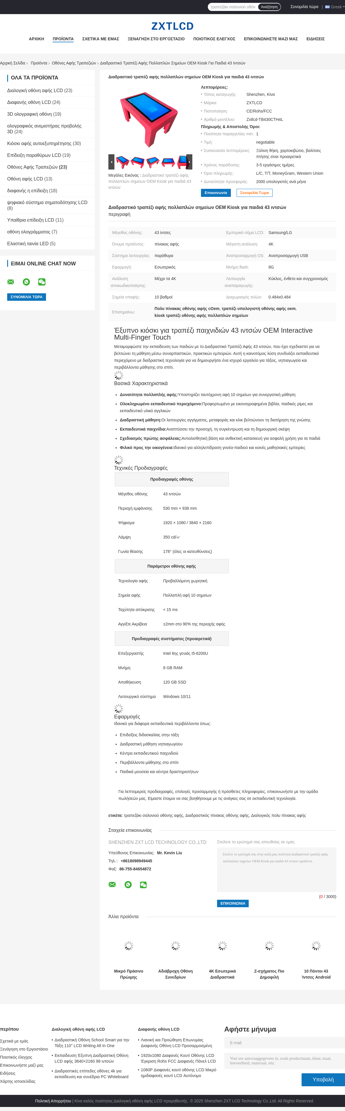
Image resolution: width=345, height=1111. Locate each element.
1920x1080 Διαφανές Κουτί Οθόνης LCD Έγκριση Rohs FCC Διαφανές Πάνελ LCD (178, 1058)
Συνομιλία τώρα (305, 6)
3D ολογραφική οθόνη (29, 114)
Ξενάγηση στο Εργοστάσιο (156, 39)
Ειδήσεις (315, 39)
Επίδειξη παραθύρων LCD (34, 155)
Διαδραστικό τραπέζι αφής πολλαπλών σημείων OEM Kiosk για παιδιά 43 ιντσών (149, 181)
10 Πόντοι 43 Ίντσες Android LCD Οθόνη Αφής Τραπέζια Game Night (316, 974)
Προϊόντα (63, 39)
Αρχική (36, 39)
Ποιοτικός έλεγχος (214, 39)
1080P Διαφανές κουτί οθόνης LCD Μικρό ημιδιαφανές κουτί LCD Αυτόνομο (178, 1073)
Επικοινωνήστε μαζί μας (271, 39)
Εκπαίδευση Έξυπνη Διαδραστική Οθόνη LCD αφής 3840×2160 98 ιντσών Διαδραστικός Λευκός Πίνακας (92, 1059)
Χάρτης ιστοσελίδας (17, 1081)
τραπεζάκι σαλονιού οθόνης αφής (153, 815)
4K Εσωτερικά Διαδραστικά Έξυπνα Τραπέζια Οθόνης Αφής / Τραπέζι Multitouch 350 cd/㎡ (222, 974)
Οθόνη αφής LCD (25, 178)
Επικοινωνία (216, 193)
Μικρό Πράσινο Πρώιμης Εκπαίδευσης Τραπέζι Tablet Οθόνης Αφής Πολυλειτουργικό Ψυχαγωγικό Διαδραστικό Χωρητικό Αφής (129, 974)
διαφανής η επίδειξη (27, 190)
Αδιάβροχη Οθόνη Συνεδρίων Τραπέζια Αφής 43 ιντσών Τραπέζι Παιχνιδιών (175, 974)
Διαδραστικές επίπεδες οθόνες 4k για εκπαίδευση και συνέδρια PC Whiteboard (92, 1074)
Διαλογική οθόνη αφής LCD (35, 90)
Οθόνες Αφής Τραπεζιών (74, 63)
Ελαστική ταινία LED (28, 243)
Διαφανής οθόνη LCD (29, 102)
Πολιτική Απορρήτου (53, 1101)
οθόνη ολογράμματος (28, 231)
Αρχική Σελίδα (12, 63)
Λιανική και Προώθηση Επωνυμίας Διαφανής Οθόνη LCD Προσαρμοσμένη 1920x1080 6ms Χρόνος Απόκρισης (176, 1044)
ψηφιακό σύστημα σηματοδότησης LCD (47, 202)
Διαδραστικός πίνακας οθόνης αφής (217, 815)
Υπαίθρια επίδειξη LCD (30, 220)
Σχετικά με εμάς (100, 39)
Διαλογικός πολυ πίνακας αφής (278, 815)
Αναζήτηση (269, 7)
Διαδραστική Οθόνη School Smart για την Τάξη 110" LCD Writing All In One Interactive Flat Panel (92, 1044)
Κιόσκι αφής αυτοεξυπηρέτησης (39, 143)
